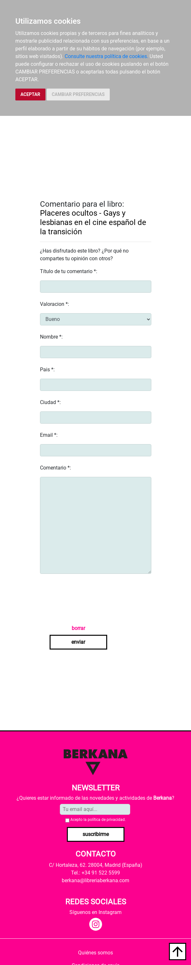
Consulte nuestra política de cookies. (106, 56)
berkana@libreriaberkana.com (95, 880)
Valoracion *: (54, 304)
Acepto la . (98, 819)
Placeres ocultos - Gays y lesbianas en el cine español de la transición (93, 222)
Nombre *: (51, 337)
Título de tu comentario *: (68, 271)
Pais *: (47, 369)
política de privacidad (106, 819)
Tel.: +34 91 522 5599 (95, 873)
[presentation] (88, 599)
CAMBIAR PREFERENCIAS (78, 94)
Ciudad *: (50, 402)
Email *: (49, 435)
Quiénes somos (95, 953)
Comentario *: (55, 468)
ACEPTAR (30, 94)
